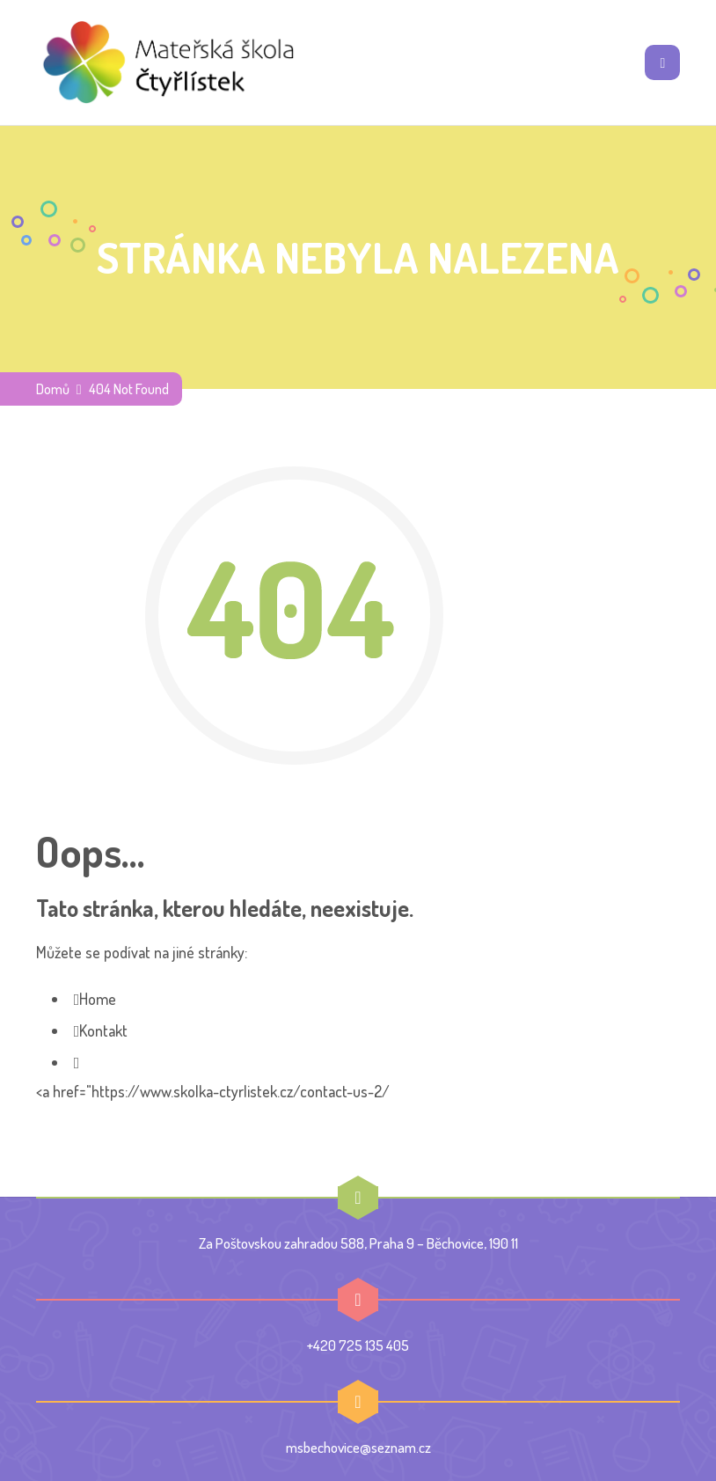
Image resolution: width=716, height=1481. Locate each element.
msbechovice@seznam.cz (358, 1447)
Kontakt (103, 1030)
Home (97, 998)
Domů (52, 389)
